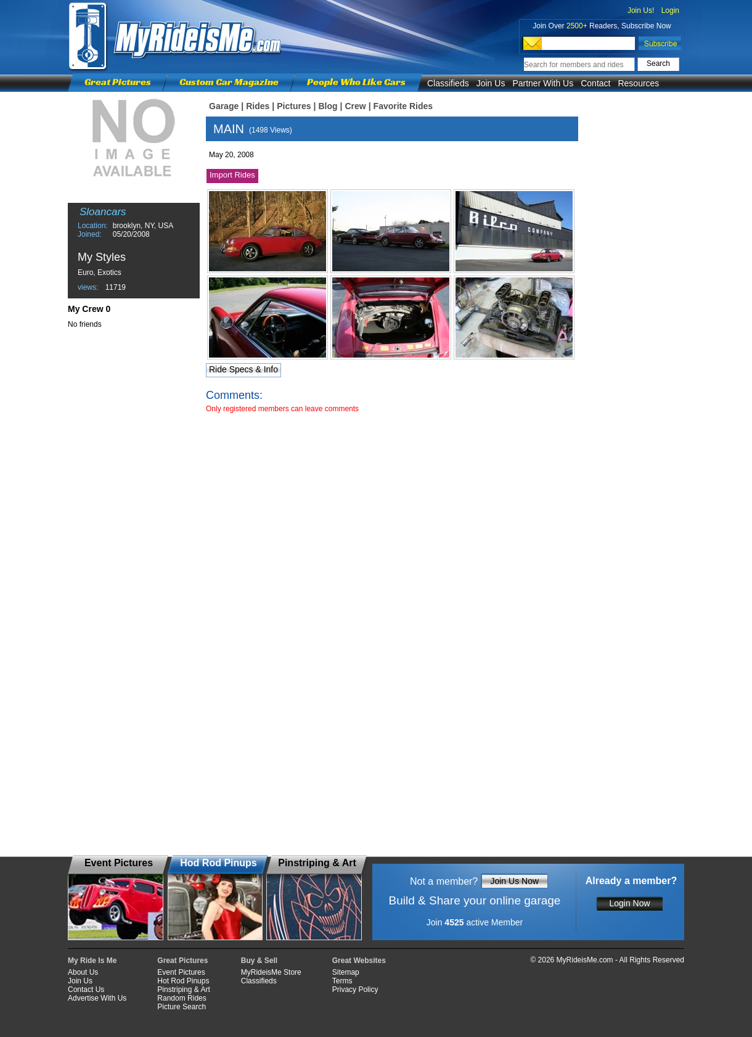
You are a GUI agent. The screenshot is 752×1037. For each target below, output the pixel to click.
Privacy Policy (355, 989)
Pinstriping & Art (183, 989)
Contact (595, 83)
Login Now (629, 903)
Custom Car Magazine (229, 81)
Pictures (294, 106)
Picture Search (181, 1006)
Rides (257, 106)
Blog (327, 106)
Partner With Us (542, 83)
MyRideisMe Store (271, 972)
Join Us (490, 83)
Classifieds (448, 83)
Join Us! (640, 10)
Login (670, 10)
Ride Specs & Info (243, 369)
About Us (83, 972)
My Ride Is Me (92, 960)
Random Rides (181, 998)
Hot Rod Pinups (183, 981)
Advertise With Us (97, 998)
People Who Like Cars (356, 81)
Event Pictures (181, 972)
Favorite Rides (403, 106)
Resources (638, 83)
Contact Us (86, 989)
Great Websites (359, 960)
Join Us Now (514, 881)
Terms (342, 981)
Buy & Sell (259, 960)
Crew (355, 106)
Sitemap (345, 972)
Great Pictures (117, 81)
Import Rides (232, 174)
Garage (224, 106)
